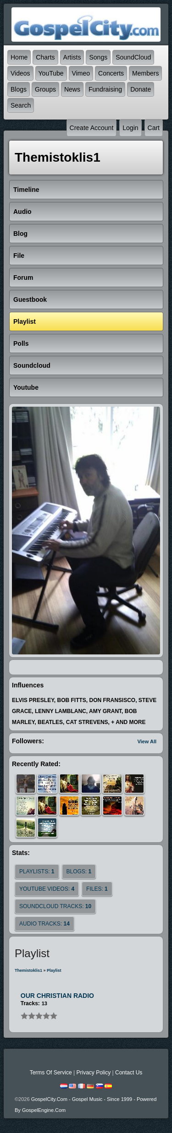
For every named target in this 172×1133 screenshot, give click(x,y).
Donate (140, 89)
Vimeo (81, 73)
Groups (45, 89)
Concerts (111, 73)
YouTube (51, 73)
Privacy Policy (93, 1072)
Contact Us (128, 1072)
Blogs (19, 89)
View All (146, 741)
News (72, 89)
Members (145, 73)
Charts (45, 57)
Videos (20, 73)
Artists (72, 57)
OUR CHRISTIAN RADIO (57, 995)
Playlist (54, 970)
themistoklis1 (28, 970)
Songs (98, 57)
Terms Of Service (51, 1072)
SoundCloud (133, 57)
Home (19, 57)
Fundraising (105, 89)
